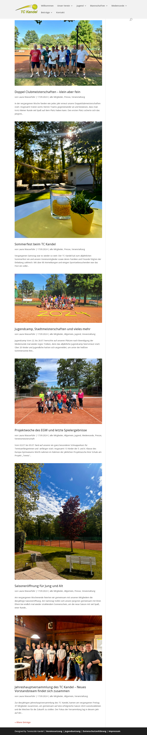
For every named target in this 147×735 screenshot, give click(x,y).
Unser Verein (63, 6)
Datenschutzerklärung (94, 731)
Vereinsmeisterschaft (25, 438)
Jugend (80, 6)
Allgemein (68, 334)
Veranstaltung (78, 97)
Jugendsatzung (73, 731)
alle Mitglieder (56, 97)
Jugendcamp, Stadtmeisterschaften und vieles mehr (52, 329)
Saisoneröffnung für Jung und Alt (39, 586)
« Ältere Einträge (23, 722)
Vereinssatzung (54, 731)
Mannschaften (97, 6)
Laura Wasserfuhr (27, 97)
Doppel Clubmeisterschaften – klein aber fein (47, 92)
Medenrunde (118, 6)
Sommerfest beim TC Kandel (35, 244)
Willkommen (47, 6)
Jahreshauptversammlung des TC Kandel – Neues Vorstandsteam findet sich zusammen (50, 689)
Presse (67, 97)
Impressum (114, 731)
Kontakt (60, 12)
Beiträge (45, 12)
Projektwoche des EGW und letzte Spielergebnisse (51, 430)
